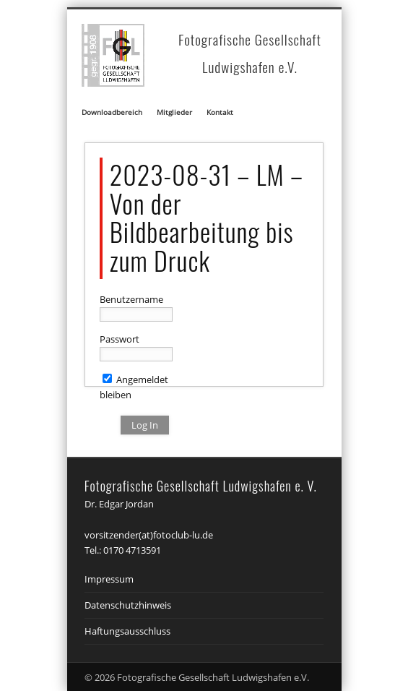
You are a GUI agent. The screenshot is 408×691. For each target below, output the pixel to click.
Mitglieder (174, 112)
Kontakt (220, 112)
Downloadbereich (112, 112)
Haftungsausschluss (127, 631)
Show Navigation (307, 105)
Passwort (119, 339)
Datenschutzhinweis (127, 604)
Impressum (109, 578)
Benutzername (131, 299)
